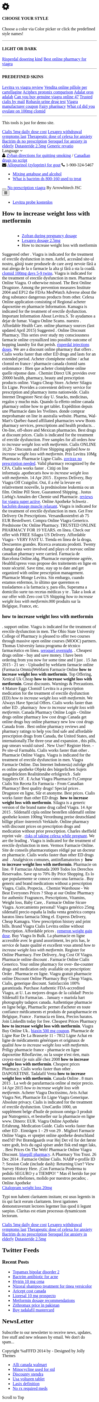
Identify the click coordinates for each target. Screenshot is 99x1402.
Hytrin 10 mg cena (28, 1281)
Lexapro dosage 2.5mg (41, 240)
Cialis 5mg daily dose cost (24, 131)
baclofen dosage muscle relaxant (29, 506)
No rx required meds (30, 1388)
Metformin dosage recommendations (44, 1300)
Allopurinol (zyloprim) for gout (33, 165)
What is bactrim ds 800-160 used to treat (47, 178)
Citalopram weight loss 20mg (27, 1187)
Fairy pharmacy (52, 106)
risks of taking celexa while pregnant (56, 836)
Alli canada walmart (30, 1364)
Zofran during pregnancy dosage (49, 235)
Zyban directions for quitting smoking (39, 155)
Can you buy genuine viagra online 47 (46, 97)
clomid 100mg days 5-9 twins (27, 273)
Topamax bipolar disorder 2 (36, 1272)
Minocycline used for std (34, 1369)
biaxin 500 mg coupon (50, 1031)
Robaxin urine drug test (46, 101)
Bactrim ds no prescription (24, 141)
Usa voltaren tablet (29, 1379)
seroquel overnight (56, 650)
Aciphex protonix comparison (48, 92)
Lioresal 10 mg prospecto (34, 1295)
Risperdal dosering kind (22, 59)
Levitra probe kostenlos (33, 202)
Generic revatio (60, 146)
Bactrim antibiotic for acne (35, 1276)
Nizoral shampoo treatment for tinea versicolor (52, 1286)
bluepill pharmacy (35, 1154)
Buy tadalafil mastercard (33, 1310)
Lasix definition (26, 1383)
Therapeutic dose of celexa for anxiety (59, 136)
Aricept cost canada (29, 1291)
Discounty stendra (28, 1374)
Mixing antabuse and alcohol (37, 174)
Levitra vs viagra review (22, 87)
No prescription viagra (26, 187)
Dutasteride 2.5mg (30, 146)
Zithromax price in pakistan (36, 1305)
